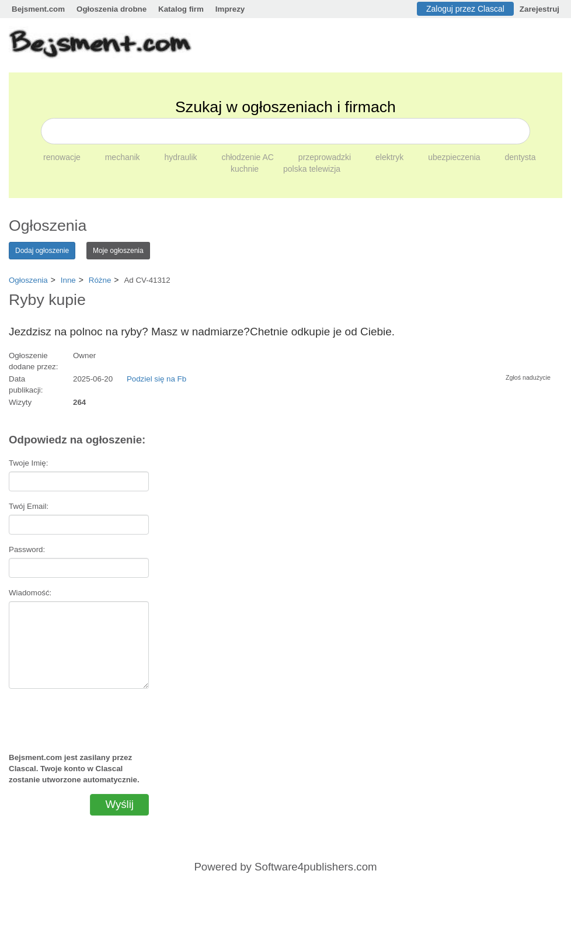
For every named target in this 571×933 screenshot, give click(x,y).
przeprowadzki (325, 157)
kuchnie (246, 169)
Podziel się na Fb (156, 378)
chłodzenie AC (248, 157)
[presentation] (79, 716)
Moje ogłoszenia (118, 251)
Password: (27, 549)
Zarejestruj (539, 9)
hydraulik (182, 157)
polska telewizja (311, 169)
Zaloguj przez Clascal (465, 8)
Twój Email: (28, 506)
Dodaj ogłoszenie (42, 251)
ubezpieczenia (455, 157)
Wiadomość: (30, 592)
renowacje (63, 157)
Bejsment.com (38, 9)
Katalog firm (181, 9)
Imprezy (230, 9)
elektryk (390, 157)
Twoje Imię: (28, 463)
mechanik (123, 157)
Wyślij (119, 804)
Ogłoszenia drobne (111, 9)
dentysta (520, 157)
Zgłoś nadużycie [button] (528, 377)
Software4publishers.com (316, 867)
